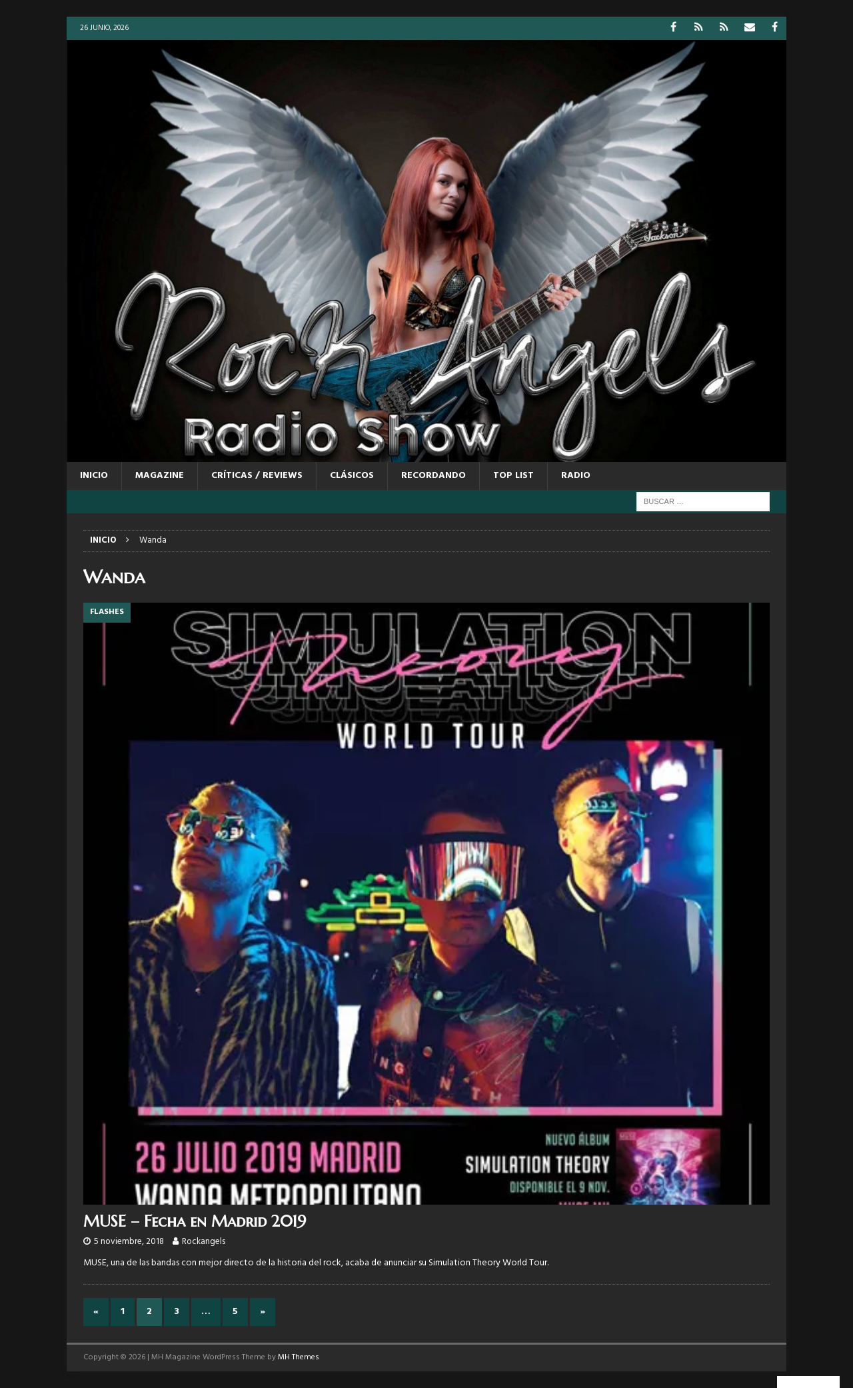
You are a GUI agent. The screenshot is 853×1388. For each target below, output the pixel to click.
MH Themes (298, 1357)
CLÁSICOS (352, 475)
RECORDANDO (433, 475)
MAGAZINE (159, 475)
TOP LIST (513, 475)
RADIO (575, 475)
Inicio (94, 475)
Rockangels (203, 1242)
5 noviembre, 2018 (129, 1242)
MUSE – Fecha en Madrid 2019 (194, 1221)
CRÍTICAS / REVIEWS (257, 475)
